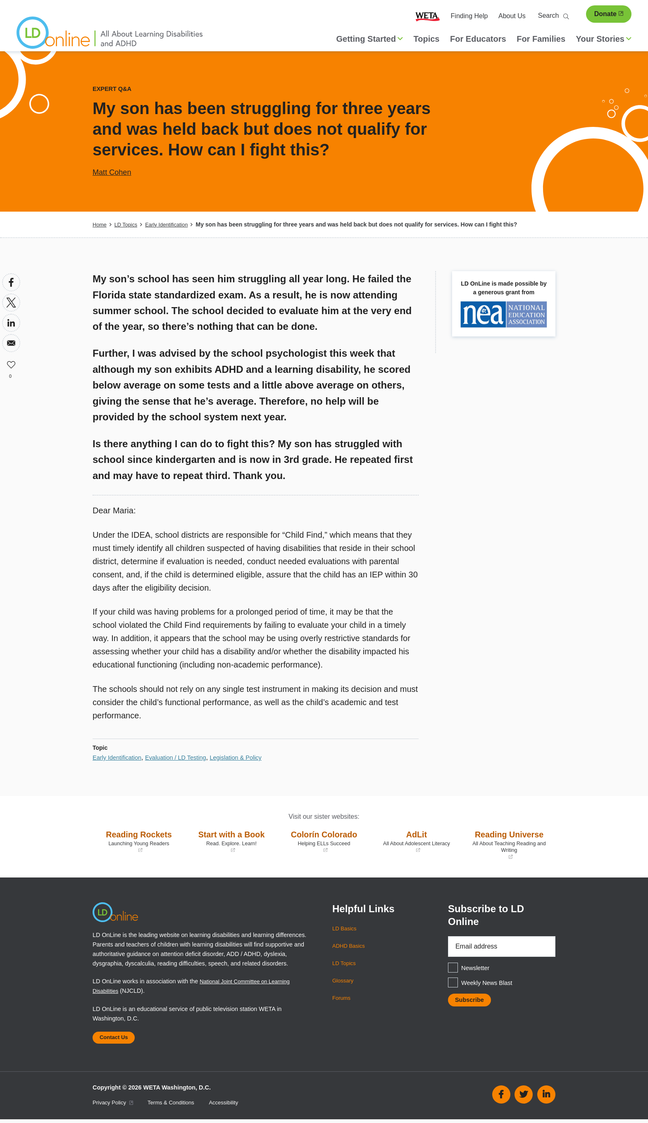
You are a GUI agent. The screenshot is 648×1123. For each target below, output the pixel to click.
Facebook (501, 1098)
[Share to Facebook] (11, 282)
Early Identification (172, 224)
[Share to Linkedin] (11, 323)
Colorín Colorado (324, 841)
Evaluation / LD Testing (184, 757)
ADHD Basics (350, 945)
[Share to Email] (11, 343)
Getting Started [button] (369, 38)
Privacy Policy (115, 1106)
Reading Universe (509, 844)
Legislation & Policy (250, 757)
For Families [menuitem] (541, 38)
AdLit (416, 841)
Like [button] (11, 363)
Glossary (344, 980)
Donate (608, 13)
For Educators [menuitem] (478, 38)
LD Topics (128, 224)
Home (100, 224)
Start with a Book (231, 841)
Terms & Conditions (178, 1106)
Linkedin (546, 1098)
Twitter (524, 1098)
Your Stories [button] (603, 38)
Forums (342, 997)
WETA (427, 16)
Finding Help (469, 15)
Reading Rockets (139, 841)
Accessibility (234, 1106)
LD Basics (345, 928)
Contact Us (116, 1039)
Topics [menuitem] (427, 38)
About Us (512, 15)
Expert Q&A (114, 88)
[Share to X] (11, 302)
